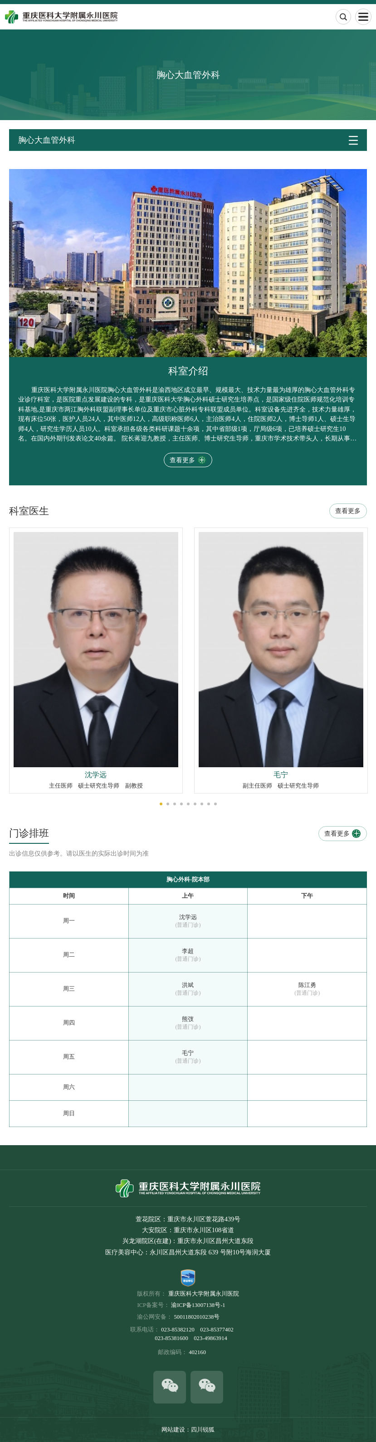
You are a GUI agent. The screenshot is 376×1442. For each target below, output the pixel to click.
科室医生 (29, 511)
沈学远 (188, 917)
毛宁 (188, 1053)
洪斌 (188, 985)
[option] (96, 660)
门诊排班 (29, 833)
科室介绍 (188, 371)
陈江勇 (307, 985)
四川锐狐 (203, 1430)
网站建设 (173, 1430)
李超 (188, 951)
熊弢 (188, 1019)
